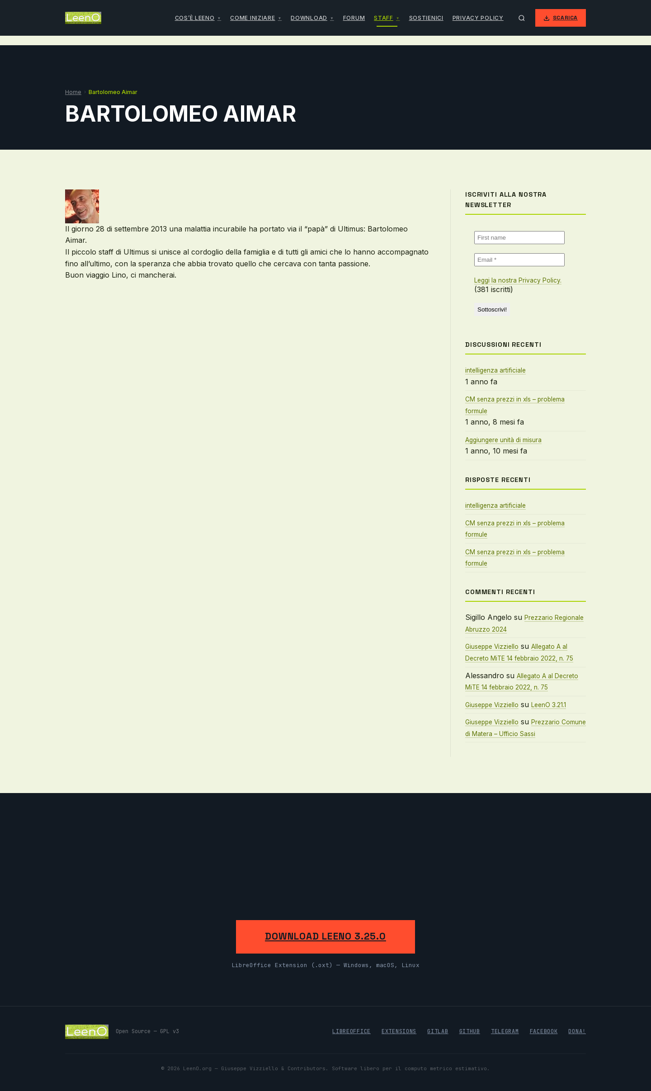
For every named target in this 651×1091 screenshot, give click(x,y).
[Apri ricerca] (521, 18)
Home (73, 92)
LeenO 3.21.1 (548, 704)
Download (309, 17)
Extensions (399, 1031)
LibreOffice (351, 1031)
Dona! (577, 1031)
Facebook (544, 1031)
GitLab (437, 1031)
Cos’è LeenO (195, 17)
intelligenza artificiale (495, 370)
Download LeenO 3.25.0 (325, 936)
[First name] (519, 237)
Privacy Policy (478, 17)
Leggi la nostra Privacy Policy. (517, 280)
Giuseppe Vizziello (492, 646)
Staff (383, 17)
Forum (354, 17)
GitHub (469, 1031)
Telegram (505, 1031)
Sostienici (426, 17)
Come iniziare (252, 17)
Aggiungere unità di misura (503, 440)
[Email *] (519, 259)
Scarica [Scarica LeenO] (560, 17)
